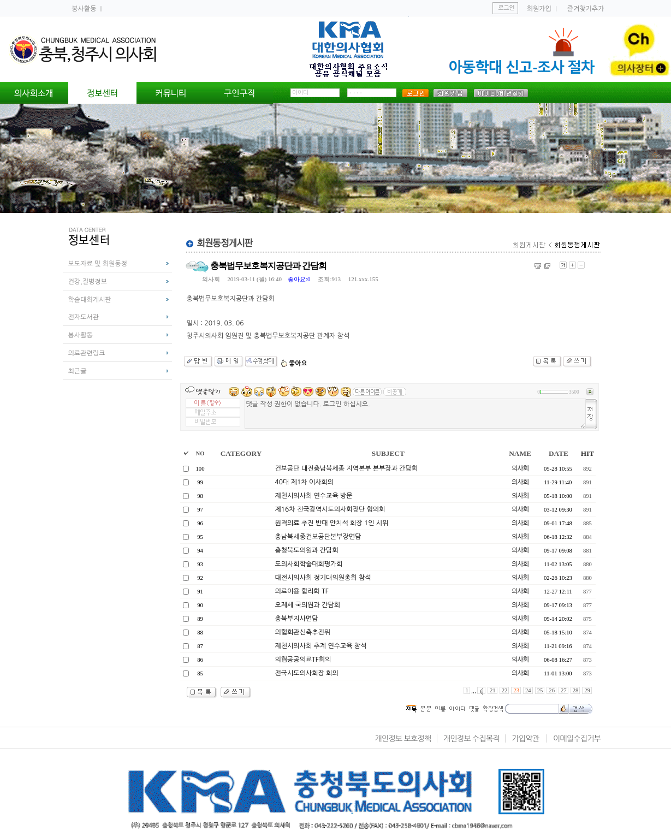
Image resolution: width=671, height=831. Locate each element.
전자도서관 (83, 317)
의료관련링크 (86, 353)
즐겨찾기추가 (585, 8)
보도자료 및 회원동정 (97, 263)
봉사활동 (85, 8)
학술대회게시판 (89, 299)
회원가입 (539, 8)
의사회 (211, 279)
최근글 (77, 371)
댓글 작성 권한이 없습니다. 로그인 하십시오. (415, 414)
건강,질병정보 (87, 281)
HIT (587, 453)
